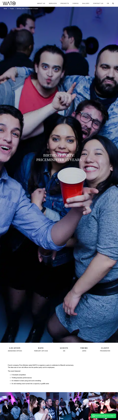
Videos (75, 3)
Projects (64, 3)
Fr (108, 3)
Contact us (98, 3)
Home (6, 8)
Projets (13, 8)
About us (40, 3)
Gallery (85, 3)
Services (52, 3)
